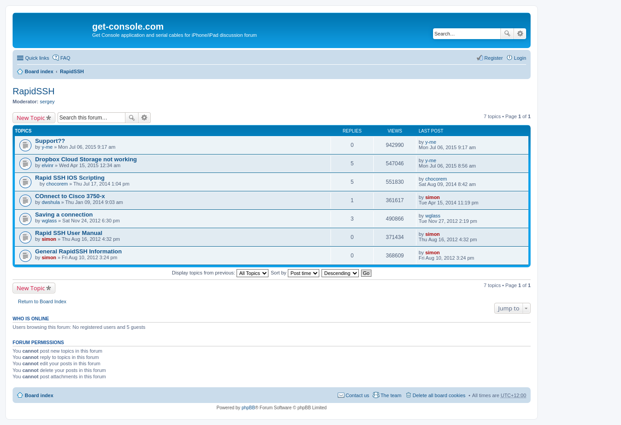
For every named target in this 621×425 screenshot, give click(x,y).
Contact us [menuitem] (358, 395)
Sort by (295, 272)
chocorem (57, 183)
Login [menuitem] (520, 58)
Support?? (50, 140)
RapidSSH (72, 71)
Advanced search (520, 33)
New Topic (31, 118)
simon (432, 197)
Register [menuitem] (493, 58)
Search (507, 33)
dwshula (51, 202)
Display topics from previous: (220, 272)
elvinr (48, 165)
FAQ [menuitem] (65, 58)
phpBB (248, 407)
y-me (47, 147)
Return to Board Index (42, 301)
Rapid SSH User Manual (69, 233)
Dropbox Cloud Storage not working (86, 159)
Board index (39, 71)
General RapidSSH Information (78, 251)
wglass (49, 220)
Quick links (37, 58)
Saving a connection (64, 214)
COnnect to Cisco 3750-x (70, 196)
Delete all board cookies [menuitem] (439, 395)
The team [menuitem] (390, 395)
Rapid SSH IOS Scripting (70, 177)
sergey (47, 101)
